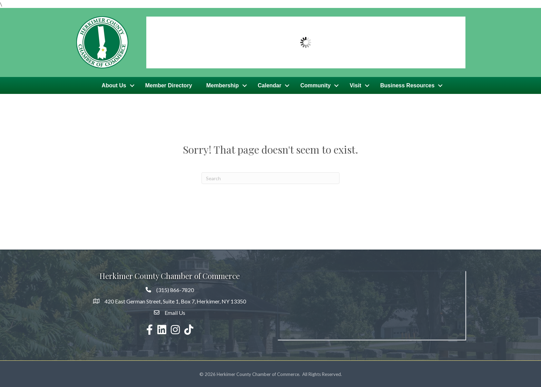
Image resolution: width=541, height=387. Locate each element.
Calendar (269, 85)
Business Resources (407, 85)
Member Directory (168, 85)
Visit (355, 85)
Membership (222, 85)
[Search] (270, 177)
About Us (114, 85)
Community (315, 85)
